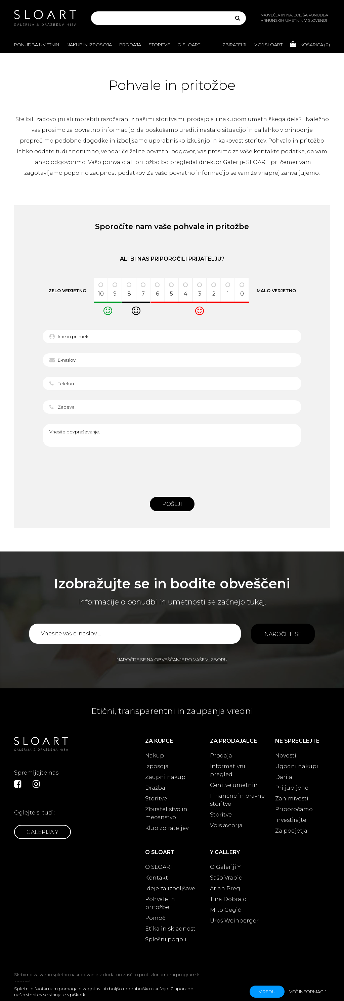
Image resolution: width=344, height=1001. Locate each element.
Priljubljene (291, 788)
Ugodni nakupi (296, 766)
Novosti (285, 755)
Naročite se (283, 634)
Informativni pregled (227, 770)
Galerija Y (42, 832)
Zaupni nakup (165, 777)
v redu (267, 991)
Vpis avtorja (226, 825)
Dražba (155, 788)
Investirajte (290, 820)
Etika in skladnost (170, 929)
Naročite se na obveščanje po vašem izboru (172, 659)
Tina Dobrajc (228, 899)
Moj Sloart (268, 44)
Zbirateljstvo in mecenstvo (166, 813)
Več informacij (308, 991)
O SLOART (159, 867)
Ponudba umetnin (36, 44)
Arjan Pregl (226, 888)
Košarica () (310, 44)
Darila (283, 777)
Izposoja (157, 766)
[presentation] (172, 470)
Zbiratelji (234, 44)
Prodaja (130, 44)
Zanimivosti (291, 798)
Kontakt (156, 878)
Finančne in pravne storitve (237, 800)
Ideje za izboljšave (170, 888)
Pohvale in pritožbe (160, 903)
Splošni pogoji (165, 939)
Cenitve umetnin (234, 785)
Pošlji (172, 504)
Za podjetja (291, 831)
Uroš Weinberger (234, 920)
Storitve (159, 44)
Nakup (154, 755)
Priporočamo (294, 809)
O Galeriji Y (225, 867)
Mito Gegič (225, 910)
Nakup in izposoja (89, 44)
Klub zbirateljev (166, 828)
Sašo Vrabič (226, 878)
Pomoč (155, 918)
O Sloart (188, 44)
